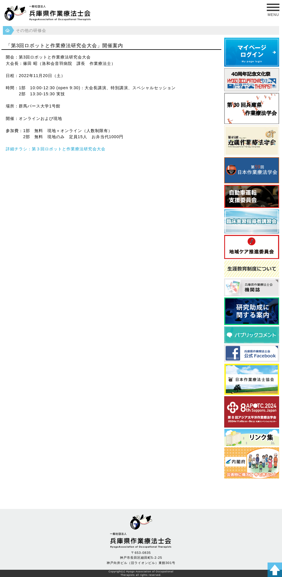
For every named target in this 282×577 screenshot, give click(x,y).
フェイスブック (251, 353)
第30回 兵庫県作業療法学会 (251, 108)
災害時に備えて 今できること (251, 463)
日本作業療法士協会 (251, 379)
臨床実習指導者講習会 (251, 221)
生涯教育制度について (251, 268)
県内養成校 (251, 437)
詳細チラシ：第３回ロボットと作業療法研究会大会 (55, 149)
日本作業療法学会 (251, 170)
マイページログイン (251, 52)
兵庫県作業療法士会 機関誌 (251, 287)
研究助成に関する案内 (251, 311)
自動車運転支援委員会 (251, 196)
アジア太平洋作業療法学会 (251, 412)
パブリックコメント (251, 334)
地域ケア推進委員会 (251, 247)
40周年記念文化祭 (251, 79)
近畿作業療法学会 (251, 140)
